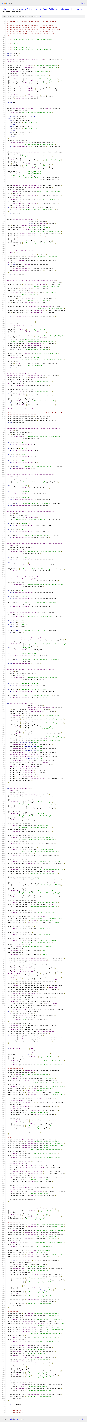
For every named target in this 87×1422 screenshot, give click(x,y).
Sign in (83, 3)
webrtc (5, 9)
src (10, 9)
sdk (62, 9)
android (68, 9)
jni (78, 9)
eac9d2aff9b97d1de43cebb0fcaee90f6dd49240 (38, 9)
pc (82, 9)
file (40, 16)
